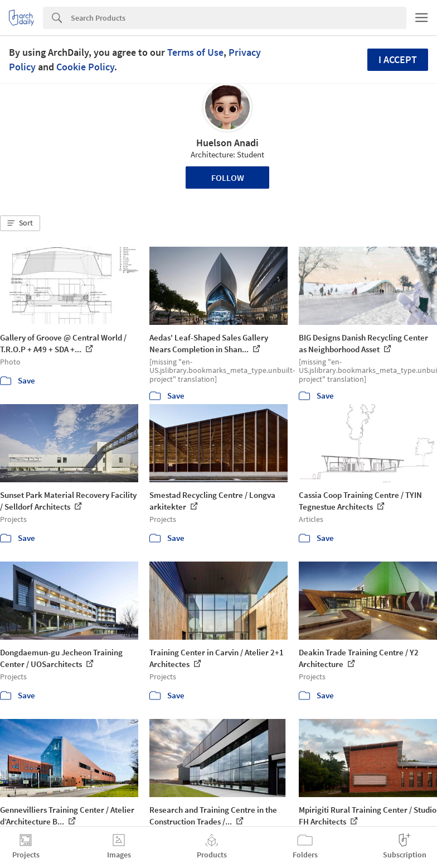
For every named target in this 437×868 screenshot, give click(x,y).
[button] (20, 223)
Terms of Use (195, 52)
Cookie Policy (85, 66)
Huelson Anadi (227, 142)
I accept (397, 59)
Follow (227, 177)
